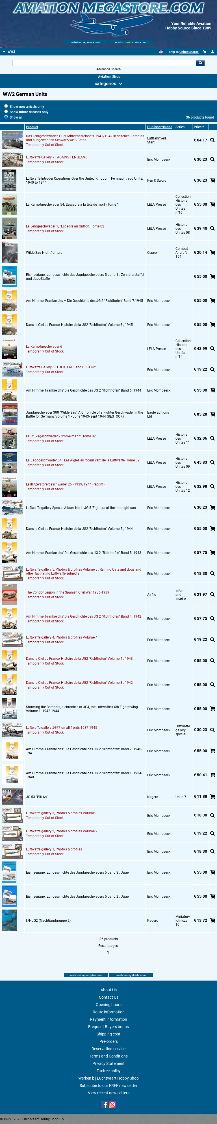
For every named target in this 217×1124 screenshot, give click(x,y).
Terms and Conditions (109, 1056)
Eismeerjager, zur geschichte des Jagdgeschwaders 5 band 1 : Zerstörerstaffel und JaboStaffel (85, 277)
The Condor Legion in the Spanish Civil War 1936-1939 (67, 592)
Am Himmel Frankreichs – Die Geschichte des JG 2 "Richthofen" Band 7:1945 (84, 301)
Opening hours (108, 1004)
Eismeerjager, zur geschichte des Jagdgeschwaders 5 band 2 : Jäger (78, 897)
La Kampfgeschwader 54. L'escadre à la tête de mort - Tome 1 (72, 205)
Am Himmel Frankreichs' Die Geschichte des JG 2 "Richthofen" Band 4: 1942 (83, 616)
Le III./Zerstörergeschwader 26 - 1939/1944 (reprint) (65, 484)
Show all (13, 117)
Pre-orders (108, 1041)
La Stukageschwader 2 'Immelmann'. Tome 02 (61, 436)
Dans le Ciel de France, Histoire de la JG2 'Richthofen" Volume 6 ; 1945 (79, 325)
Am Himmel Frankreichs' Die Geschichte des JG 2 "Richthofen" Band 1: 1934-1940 (84, 775)
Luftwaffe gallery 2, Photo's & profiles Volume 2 (61, 831)
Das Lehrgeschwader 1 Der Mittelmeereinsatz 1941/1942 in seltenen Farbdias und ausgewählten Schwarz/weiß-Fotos (85, 138)
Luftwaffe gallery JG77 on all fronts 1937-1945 (61, 728)
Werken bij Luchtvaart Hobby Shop (108, 1078)
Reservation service (108, 1048)
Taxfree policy (109, 1071)
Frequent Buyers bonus (108, 1026)
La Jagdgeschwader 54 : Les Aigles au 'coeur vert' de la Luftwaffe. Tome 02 (83, 460)
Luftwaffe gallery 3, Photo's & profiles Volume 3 (61, 813)
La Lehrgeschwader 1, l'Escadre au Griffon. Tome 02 (65, 226)
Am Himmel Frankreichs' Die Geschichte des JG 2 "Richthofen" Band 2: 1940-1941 (84, 751)
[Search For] (104, 63)
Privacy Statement (108, 1063)
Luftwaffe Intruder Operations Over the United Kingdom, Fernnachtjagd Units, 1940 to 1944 (84, 180)
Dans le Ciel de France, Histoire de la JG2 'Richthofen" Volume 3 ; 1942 (79, 683)
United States (189, 52)
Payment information (108, 1019)
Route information (109, 1012)
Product (32, 127)
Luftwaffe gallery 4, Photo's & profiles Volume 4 (61, 637)
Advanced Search (108, 69)
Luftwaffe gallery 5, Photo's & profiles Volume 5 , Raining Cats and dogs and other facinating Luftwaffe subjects (83, 571)
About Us (109, 990)
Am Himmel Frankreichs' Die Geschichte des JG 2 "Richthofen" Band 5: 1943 (83, 553)
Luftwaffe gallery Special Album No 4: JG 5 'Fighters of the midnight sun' (81, 508)
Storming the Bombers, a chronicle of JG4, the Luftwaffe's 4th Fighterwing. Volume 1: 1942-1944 (82, 709)
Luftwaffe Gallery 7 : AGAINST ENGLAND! (57, 157)
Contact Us (108, 997)
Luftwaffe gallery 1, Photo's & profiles (54, 849)
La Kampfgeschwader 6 (44, 347)
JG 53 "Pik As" (37, 797)
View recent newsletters (108, 1093)
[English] (161, 52)
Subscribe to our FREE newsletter (109, 1085)
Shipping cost (108, 1034)
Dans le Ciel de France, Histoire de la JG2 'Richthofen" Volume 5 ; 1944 (79, 529)
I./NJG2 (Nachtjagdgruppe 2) (48, 921)
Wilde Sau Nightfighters (44, 253)
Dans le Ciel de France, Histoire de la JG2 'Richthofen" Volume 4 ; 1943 (79, 659)
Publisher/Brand (159, 127)
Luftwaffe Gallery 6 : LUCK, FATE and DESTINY (61, 367)
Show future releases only (26, 112)
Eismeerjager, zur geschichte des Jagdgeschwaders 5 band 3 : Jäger (78, 872)
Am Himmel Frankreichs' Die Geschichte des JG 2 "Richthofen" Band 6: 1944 (83, 390)
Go (200, 63)
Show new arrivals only (24, 107)
